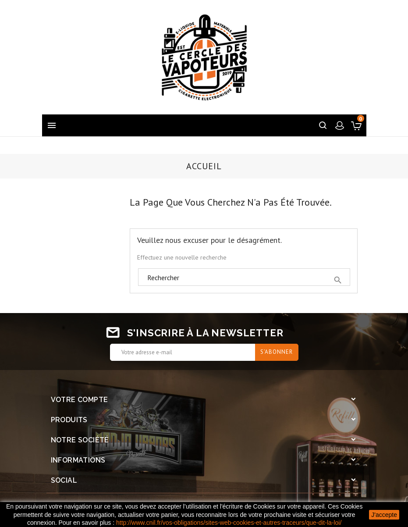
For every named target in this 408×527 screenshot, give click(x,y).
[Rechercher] (244, 277)
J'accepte (384, 514)
